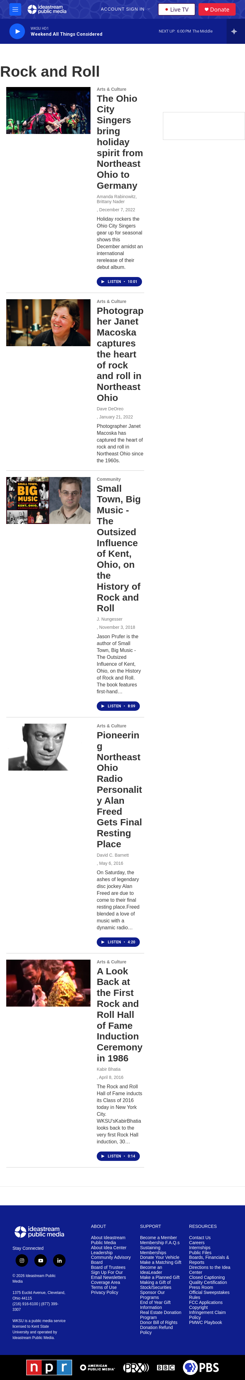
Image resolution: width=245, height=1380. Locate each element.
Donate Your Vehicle (159, 1257)
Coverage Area (105, 1282)
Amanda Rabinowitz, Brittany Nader (117, 199)
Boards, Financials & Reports (209, 1260)
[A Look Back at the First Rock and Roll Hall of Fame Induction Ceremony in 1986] (48, 983)
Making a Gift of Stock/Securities (155, 1285)
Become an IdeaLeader (151, 1270)
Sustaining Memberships (153, 1250)
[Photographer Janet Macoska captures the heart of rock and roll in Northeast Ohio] (48, 322)
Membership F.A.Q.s (160, 1242)
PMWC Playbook (205, 1322)
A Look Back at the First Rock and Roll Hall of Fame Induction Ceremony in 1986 (120, 1014)
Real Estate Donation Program (160, 1315)
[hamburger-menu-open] (15, 9)
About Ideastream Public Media (108, 1240)
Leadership (102, 1252)
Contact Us (200, 1237)
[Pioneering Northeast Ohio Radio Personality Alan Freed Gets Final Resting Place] (48, 747)
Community (109, 479)
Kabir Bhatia (108, 1069)
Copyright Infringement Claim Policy (207, 1312)
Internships (199, 1247)
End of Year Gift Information (155, 1305)
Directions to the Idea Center (209, 1270)
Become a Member (158, 1237)
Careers (197, 1242)
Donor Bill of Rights (159, 1322)
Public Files (200, 1252)
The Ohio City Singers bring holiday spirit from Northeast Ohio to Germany (120, 142)
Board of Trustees (108, 1267)
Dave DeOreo (110, 408)
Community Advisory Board (111, 1260)
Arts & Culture (111, 89)
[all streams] (236, 31)
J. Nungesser (109, 619)
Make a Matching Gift (160, 1262)
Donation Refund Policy (156, 1330)
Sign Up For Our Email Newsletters (108, 1275)
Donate (219, 9)
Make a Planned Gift (160, 1277)
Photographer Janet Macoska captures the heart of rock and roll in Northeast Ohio (120, 354)
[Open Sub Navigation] (149, 9)
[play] (17, 31)
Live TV (177, 9)
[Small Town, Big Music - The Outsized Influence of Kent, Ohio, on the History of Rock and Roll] (48, 500)
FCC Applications (206, 1302)
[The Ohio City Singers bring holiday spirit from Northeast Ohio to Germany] (48, 110)
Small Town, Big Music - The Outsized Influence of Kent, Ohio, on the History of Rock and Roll (119, 548)
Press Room (201, 1287)
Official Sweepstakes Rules (209, 1295)
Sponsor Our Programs (152, 1295)
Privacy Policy (104, 1292)
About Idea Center (109, 1247)
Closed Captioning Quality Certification (208, 1280)
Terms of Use (104, 1287)
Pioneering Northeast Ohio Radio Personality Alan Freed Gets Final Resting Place (119, 789)
